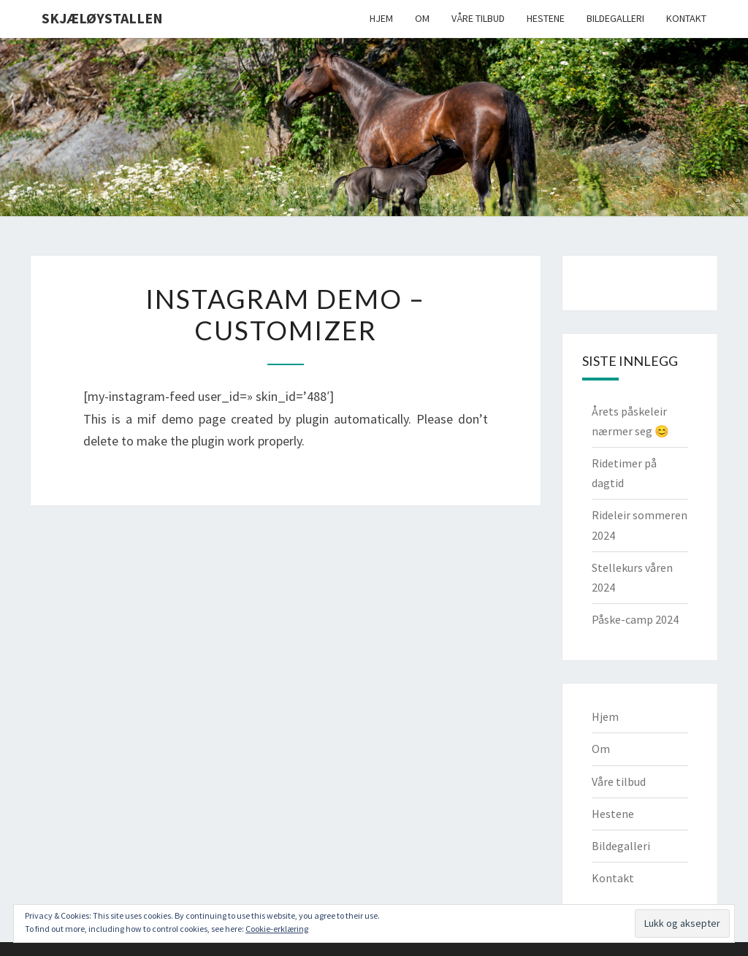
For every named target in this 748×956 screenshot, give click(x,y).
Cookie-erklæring (276, 928)
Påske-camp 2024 (635, 619)
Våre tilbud (478, 18)
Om (422, 18)
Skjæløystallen (102, 18)
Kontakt (686, 18)
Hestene (546, 18)
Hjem (381, 18)
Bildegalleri (615, 18)
